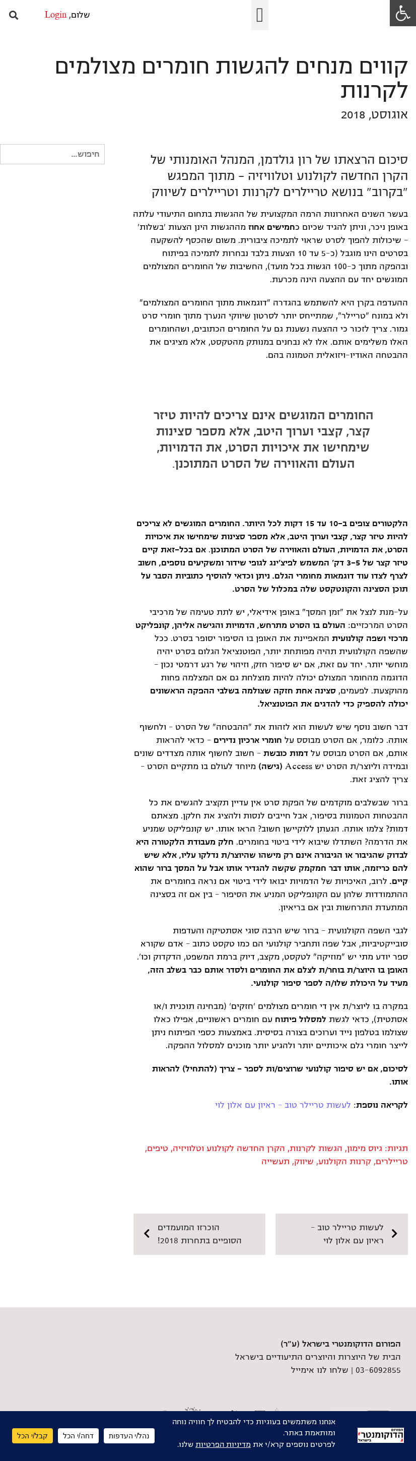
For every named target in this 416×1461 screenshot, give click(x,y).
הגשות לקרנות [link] (316, 1148)
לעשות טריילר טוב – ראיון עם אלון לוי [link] (283, 1105)
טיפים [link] (157, 1148)
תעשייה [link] (275, 1161)
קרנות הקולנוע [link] (344, 1161)
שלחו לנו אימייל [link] (320, 1370)
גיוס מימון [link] (364, 1148)
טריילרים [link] (392, 1161)
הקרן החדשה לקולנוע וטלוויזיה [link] (229, 1148)
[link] (403, 13)
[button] (260, 15)
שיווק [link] (304, 1161)
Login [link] (55, 15)
